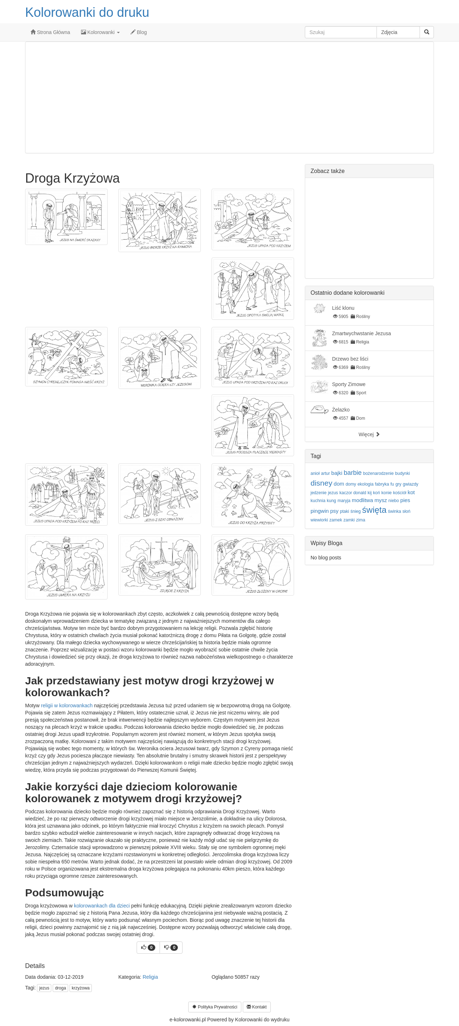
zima (360, 519)
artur (325, 473)
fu (392, 484)
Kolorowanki (100, 32)
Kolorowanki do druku (87, 12)
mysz (380, 500)
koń (376, 492)
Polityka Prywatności (214, 1007)
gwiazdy (410, 484)
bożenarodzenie (378, 473)
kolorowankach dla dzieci (102, 906)
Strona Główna (50, 32)
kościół (399, 492)
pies (405, 500)
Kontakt (257, 1007)
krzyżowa (81, 988)
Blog (139, 32)
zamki (349, 519)
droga (60, 988)
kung (331, 500)
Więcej (369, 434)
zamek (336, 519)
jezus (44, 988)
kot (411, 492)
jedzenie (319, 492)
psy (334, 511)
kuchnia (318, 500)
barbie (353, 472)
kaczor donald (353, 492)
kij (370, 492)
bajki (336, 473)
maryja (343, 500)
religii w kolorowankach (67, 705)
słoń (406, 511)
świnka (394, 511)
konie (387, 492)
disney (321, 483)
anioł (315, 473)
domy (351, 484)
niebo (393, 500)
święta (374, 510)
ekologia (366, 484)
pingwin (320, 511)
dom (339, 484)
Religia (150, 977)
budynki (402, 473)
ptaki (344, 511)
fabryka (382, 484)
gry (399, 484)
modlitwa (362, 500)
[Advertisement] (229, 97)
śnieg (355, 511)
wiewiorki (319, 519)
